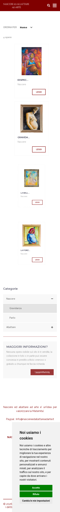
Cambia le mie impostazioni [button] (36, 500)
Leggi (39, 92)
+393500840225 (42, 376)
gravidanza (25, 137)
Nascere (22, 84)
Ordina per (10, 27)
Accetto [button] (36, 487)
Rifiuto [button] (36, 494)
